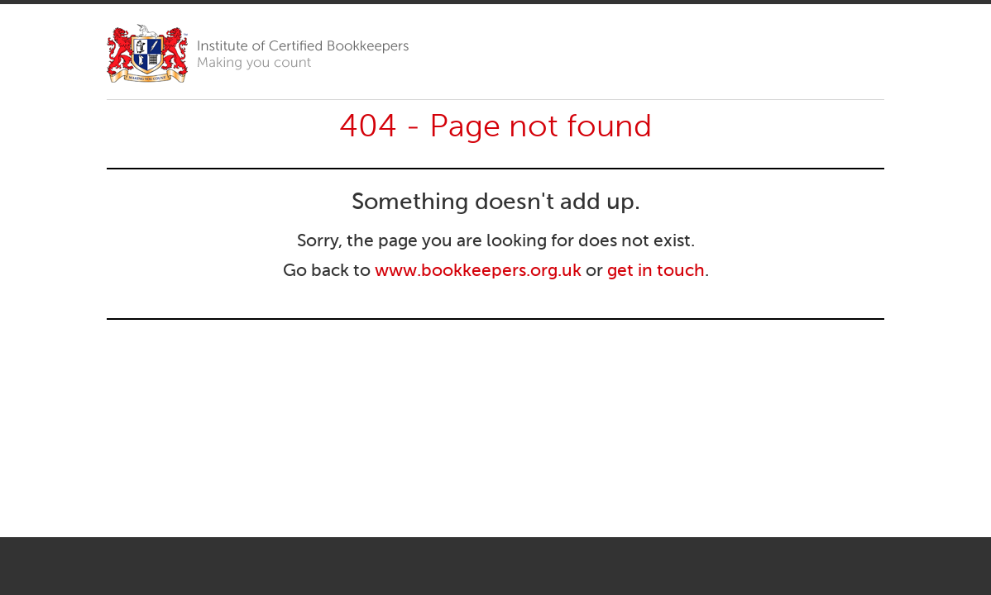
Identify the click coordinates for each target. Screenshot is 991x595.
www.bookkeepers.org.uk (478, 271)
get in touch (656, 271)
